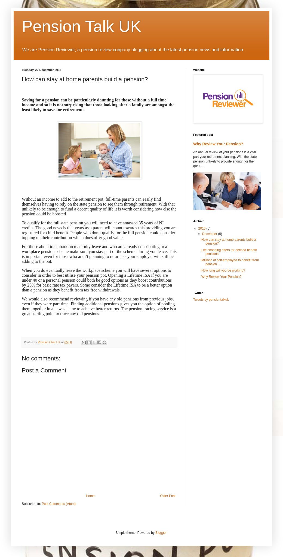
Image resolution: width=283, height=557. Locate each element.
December (210, 234)
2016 (202, 228)
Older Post (168, 496)
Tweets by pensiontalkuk (211, 300)
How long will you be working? (223, 270)
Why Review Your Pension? (218, 144)
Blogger (161, 533)
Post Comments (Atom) (59, 504)
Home (90, 496)
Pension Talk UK (81, 26)
